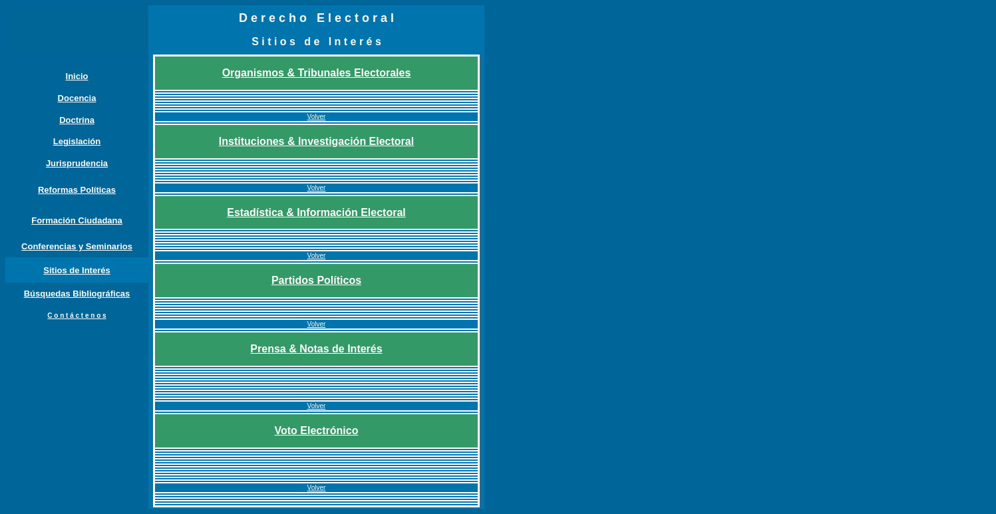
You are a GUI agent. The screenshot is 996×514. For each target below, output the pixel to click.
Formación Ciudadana (76, 220)
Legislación (77, 141)
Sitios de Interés (76, 270)
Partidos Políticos (316, 280)
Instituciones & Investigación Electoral (316, 141)
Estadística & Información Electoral (316, 212)
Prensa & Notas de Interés (316, 348)
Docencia (77, 98)
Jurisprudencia (77, 163)
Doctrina (76, 120)
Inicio (77, 76)
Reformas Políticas (77, 190)
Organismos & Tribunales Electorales (316, 72)
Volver (316, 116)
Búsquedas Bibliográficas (77, 294)
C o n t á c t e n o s (76, 315)
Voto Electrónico (317, 430)
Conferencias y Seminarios (76, 246)
